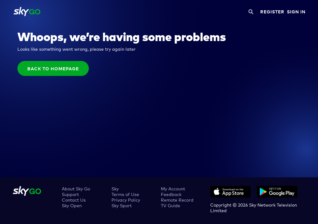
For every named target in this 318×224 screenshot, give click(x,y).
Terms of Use (125, 194)
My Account (173, 188)
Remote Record (177, 200)
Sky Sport (121, 205)
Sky (115, 188)
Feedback (171, 194)
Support (70, 194)
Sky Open (72, 205)
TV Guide (170, 205)
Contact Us (74, 200)
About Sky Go (76, 188)
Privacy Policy (125, 200)
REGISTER (272, 11)
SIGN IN (296, 11)
